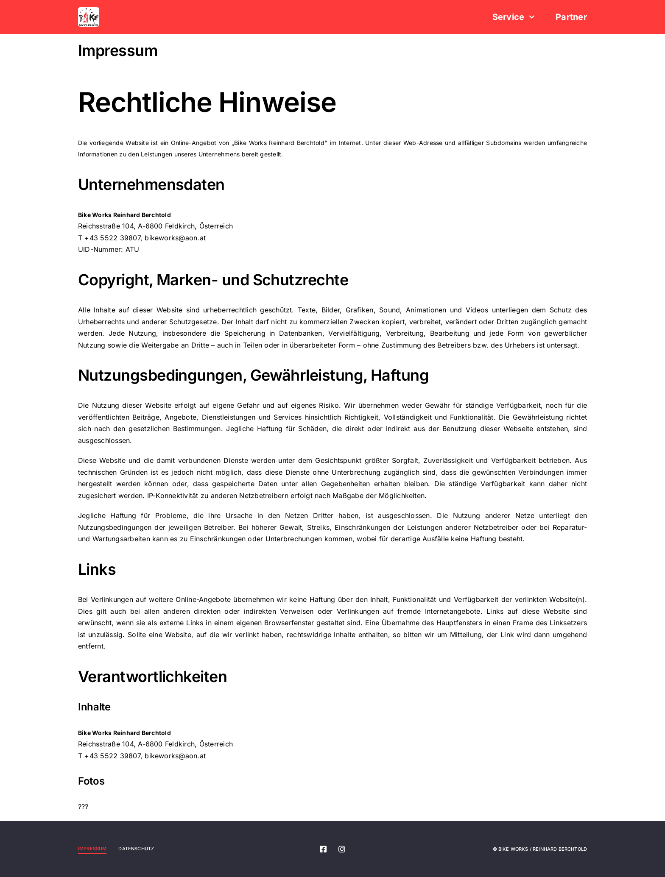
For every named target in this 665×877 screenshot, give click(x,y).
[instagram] (342, 849)
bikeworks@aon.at (175, 238)
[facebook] (323, 849)
